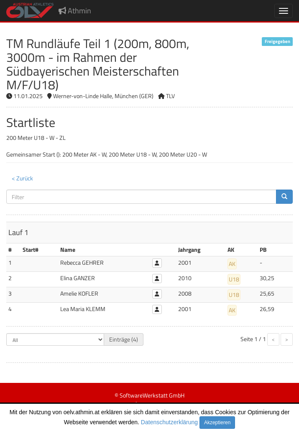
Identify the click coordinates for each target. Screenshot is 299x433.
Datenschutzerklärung (169, 422)
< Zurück (22, 178)
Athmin (75, 10)
